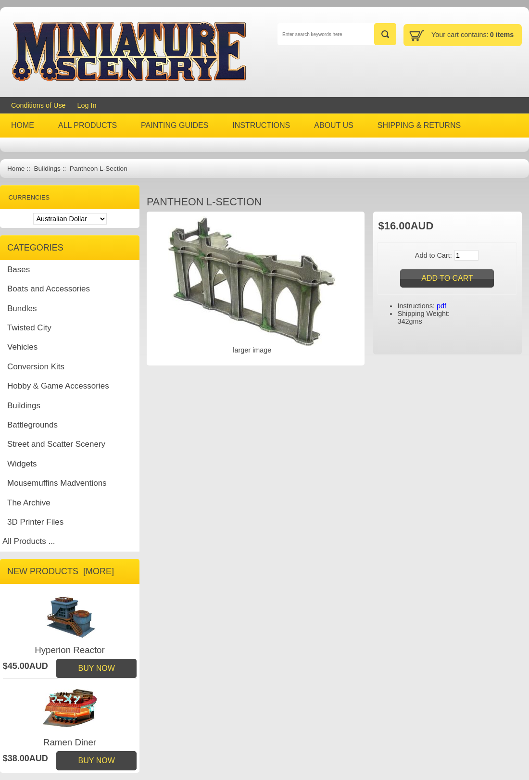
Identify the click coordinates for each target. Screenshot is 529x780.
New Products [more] (60, 571)
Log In (87, 105)
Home (16, 168)
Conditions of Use (38, 105)
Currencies (29, 197)
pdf (441, 306)
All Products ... (28, 541)
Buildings (47, 168)
